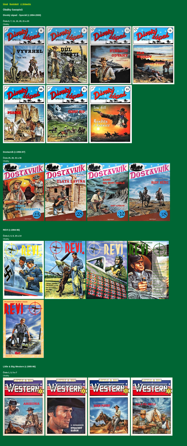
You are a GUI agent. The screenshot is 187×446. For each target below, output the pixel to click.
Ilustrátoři (14, 4)
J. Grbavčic (25, 4)
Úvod (5, 4)
